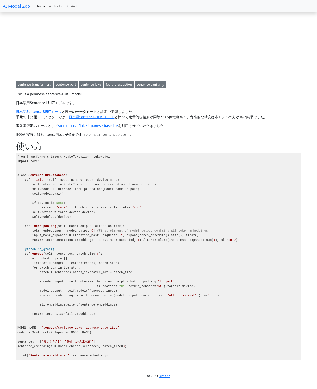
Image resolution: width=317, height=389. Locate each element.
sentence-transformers (34, 84)
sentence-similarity (150, 84)
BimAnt (71, 6)
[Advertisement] (132, 46)
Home (40, 6)
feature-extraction (119, 84)
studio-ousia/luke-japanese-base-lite (88, 125)
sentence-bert (66, 84)
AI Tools (55, 6)
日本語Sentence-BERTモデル (39, 111)
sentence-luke (91, 84)
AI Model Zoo (16, 6)
